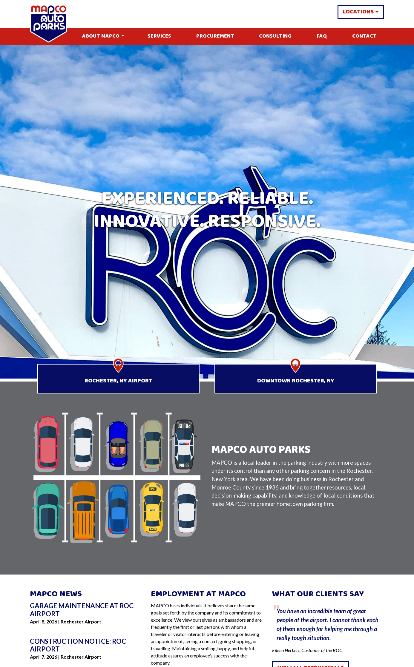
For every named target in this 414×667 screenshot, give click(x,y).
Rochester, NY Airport (118, 380)
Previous (268, 628)
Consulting (275, 36)
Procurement (215, 36)
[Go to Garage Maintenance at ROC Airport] (86, 610)
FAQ (322, 36)
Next (389, 628)
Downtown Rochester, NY (295, 380)
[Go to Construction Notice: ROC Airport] (86, 645)
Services (159, 36)
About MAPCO (100, 36)
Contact (364, 36)
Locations (358, 11)
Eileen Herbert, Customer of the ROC (328, 627)
